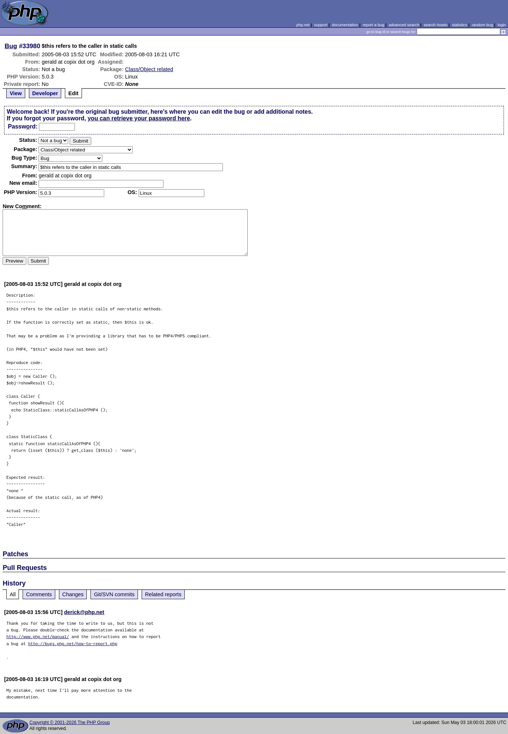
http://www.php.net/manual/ (37, 636)
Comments (39, 594)
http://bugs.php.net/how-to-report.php (73, 643)
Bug (11, 46)
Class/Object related (149, 69)
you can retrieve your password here (139, 118)
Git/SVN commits (114, 594)
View (16, 93)
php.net (303, 25)
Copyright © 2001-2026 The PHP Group (69, 722)
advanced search (404, 25)
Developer (45, 93)
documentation (345, 25)
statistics (459, 25)
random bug (482, 25)
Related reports (163, 594)
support (320, 25)
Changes (73, 594)
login (502, 25)
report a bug (373, 25)
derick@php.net (84, 612)
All (13, 594)
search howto (435, 25)
